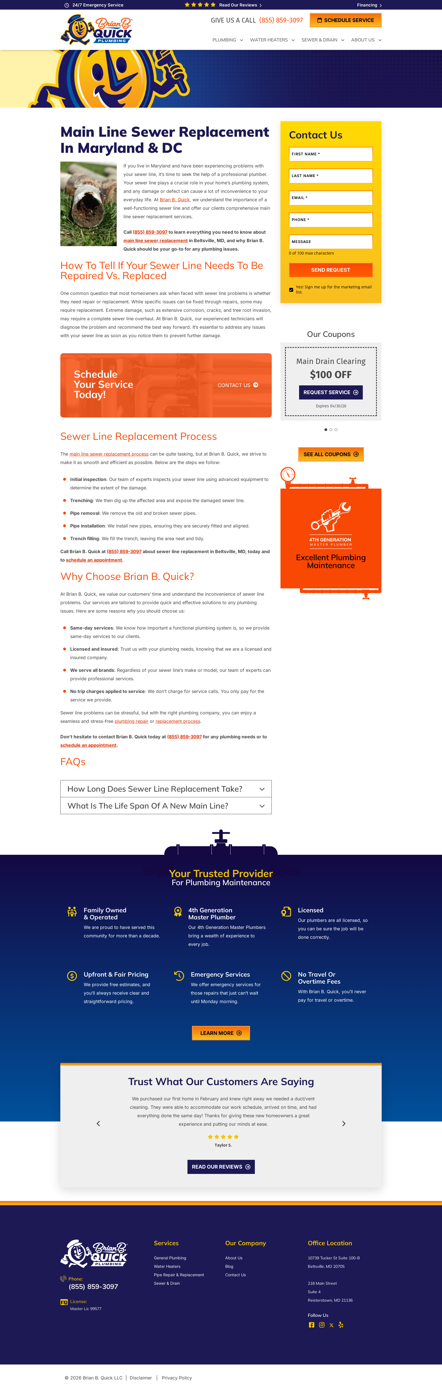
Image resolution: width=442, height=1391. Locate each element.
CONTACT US (238, 385)
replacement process (178, 721)
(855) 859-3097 (280, 20)
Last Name (305, 176)
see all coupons (330, 454)
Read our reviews (221, 1167)
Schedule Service (345, 20)
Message (301, 242)
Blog (229, 1266)
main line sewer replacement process (109, 454)
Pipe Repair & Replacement (179, 1274)
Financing (369, 5)
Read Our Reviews (239, 5)
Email (300, 198)
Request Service (331, 392)
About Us (233, 1257)
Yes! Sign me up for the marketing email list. (334, 289)
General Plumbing (170, 1257)
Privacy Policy (177, 1378)
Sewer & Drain (167, 1283)
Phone (301, 220)
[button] (325, 429)
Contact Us (235, 1274)
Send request (330, 270)
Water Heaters (167, 1266)
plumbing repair (131, 721)
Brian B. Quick (175, 199)
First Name (306, 154)
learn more (221, 1033)
